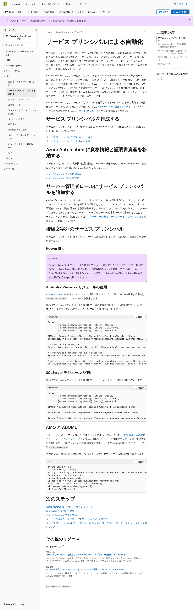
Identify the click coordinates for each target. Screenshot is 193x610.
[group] (96, 343)
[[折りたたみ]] (36, 30)
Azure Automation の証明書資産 (62, 178)
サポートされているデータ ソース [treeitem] (21, 137)
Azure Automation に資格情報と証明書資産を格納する (172, 45)
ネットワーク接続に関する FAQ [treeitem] (20, 146)
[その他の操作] (144, 32)
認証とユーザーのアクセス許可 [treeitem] (21, 83)
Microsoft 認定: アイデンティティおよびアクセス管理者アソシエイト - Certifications (85, 569)
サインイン (184, 3)
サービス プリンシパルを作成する (172, 39)
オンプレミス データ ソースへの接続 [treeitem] (22, 112)
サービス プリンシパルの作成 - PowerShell (68, 141)
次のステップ (164, 63)
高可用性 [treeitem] (12, 124)
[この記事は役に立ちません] (161, 78)
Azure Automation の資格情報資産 (64, 173)
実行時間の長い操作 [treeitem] (17, 129)
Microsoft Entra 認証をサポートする (117, 106)
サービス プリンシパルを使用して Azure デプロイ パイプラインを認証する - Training (85, 554)
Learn (49, 32)
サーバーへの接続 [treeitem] (16, 119)
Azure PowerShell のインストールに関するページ (84, 269)
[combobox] (20, 38)
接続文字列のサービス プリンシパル (172, 58)
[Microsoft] (5, 4)
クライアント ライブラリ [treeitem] (19, 99)
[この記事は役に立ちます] (158, 78)
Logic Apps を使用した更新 (60, 510)
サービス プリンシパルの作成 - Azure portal (69, 137)
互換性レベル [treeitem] (14, 104)
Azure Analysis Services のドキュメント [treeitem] (20, 53)
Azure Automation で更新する (61, 514)
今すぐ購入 (163, 11)
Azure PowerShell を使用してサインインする (69, 506)
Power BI (79, 32)
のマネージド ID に (82, 110)
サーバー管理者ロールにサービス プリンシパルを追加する (77, 518)
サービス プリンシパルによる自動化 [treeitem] (21, 92)
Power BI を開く (180, 11)
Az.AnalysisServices (56, 294)
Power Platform (63, 32)
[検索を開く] (175, 4)
